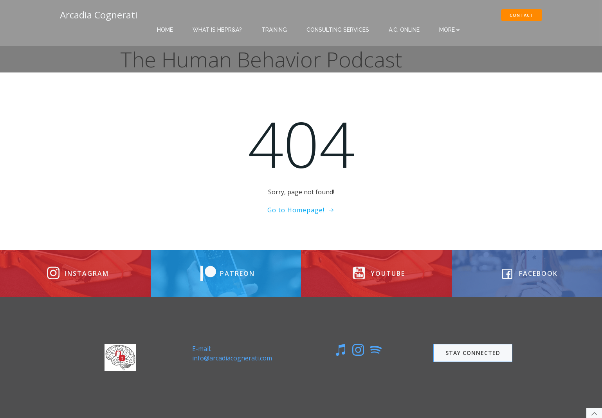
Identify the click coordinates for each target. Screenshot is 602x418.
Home (165, 30)
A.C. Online (404, 30)
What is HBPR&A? (217, 30)
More (450, 30)
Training (274, 30)
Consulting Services (337, 30)
